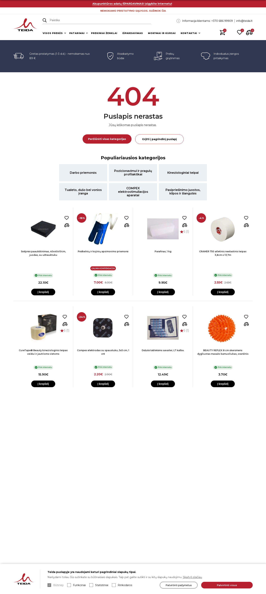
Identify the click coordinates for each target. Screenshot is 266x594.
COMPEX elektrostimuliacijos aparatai (133, 191)
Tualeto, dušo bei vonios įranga (83, 191)
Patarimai (77, 33)
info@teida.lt (244, 21)
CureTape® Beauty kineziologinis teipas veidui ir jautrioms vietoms (43, 352)
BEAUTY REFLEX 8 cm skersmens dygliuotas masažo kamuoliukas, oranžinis (222, 352)
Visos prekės (53, 33)
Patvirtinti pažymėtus (179, 585)
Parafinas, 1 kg (163, 251)
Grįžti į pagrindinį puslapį (159, 139)
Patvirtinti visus (227, 585)
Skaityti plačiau (192, 577)
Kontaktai (189, 33)
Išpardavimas (132, 33)
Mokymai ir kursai (162, 33)
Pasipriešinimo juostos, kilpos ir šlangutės (183, 191)
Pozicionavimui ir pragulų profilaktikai (133, 172)
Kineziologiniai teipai (183, 172)
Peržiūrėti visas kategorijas (107, 139)
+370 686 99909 (222, 21)
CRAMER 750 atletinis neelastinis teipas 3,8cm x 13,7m (222, 253)
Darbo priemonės (83, 172)
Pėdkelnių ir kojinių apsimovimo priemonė (103, 251)
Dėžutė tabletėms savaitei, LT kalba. (163, 350)
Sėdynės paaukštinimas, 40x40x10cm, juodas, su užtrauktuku (43, 253)
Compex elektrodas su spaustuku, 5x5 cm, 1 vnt (103, 352)
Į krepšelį (43, 292)
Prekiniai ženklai (104, 33)
